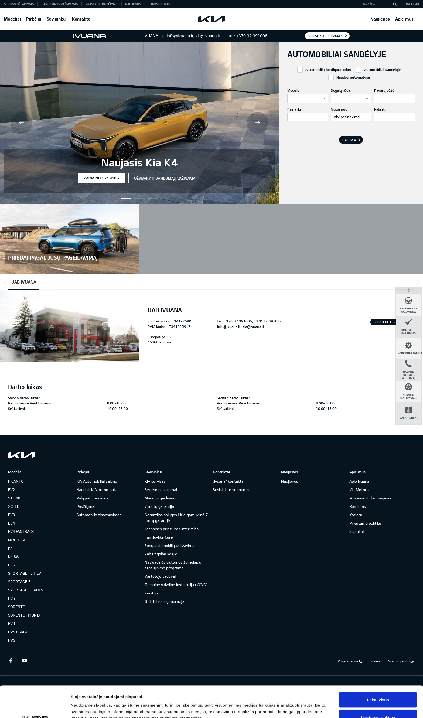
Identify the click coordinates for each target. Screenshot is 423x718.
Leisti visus (378, 668)
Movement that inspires (370, 498)
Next (257, 123)
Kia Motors (359, 489)
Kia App (151, 593)
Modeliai (12, 18)
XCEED (13, 506)
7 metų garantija (159, 506)
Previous (21, 123)
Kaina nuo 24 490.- (101, 178)
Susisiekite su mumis (325, 36)
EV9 (11, 623)
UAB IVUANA (23, 281)
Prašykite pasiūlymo (102, 4)
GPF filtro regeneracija (165, 601)
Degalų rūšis (341, 90)
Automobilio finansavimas (98, 514)
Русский (412, 4)
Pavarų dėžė (384, 90)
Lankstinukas (159, 4)
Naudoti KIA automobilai (97, 489)
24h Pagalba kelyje (161, 554)
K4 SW (13, 556)
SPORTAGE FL (20, 581)
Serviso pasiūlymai (161, 489)
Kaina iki (294, 109)
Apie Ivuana (359, 481)
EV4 (11, 523)
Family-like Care (159, 537)
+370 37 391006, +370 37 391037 (253, 321)
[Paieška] (394, 4)
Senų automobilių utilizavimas (170, 545)
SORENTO (16, 606)
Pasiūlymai (85, 506)
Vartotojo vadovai (160, 576)
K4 (10, 548)
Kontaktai (82, 18)
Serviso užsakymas (19, 4)
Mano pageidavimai (161, 498)
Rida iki (380, 109)
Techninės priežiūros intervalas (172, 528)
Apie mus (404, 18)
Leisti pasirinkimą (378, 686)
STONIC (14, 498)
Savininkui (57, 18)
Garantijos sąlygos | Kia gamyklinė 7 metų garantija (176, 517)
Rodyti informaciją (277, 704)
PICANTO (16, 481)
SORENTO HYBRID (24, 615)
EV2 (11, 489)
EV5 (11, 598)
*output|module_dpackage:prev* (6, 282)
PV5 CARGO (18, 631)
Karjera (355, 514)
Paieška (349, 140)
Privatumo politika (365, 523)
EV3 (11, 514)
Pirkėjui (33, 18)
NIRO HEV (16, 539)
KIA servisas (155, 481)
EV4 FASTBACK (21, 531)
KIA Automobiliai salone (96, 481)
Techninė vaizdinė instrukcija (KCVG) (176, 584)
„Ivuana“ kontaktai (228, 481)
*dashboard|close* (408, 290)
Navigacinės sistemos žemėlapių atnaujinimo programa (173, 565)
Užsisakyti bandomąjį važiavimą (164, 178)
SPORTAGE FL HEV (24, 573)
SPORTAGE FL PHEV (25, 590)
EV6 (11, 565)
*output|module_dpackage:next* (416, 282)
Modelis (293, 90)
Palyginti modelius (92, 498)
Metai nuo (339, 109)
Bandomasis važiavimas (60, 4)
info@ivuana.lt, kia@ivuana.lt (240, 326)
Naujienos (380, 18)
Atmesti (377, 703)
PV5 (11, 640)
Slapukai (356, 531)
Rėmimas (357, 506)
